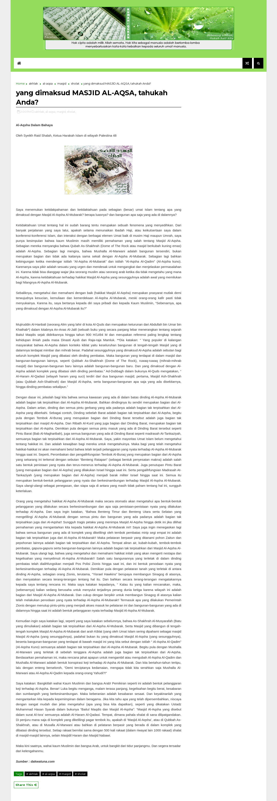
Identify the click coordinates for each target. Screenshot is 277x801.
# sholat (80, 774)
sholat (75, 83)
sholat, (71, 111)
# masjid (65, 774)
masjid (61, 83)
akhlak (33, 83)
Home (20, 83)
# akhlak (32, 774)
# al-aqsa (48, 774)
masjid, (61, 111)
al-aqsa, (50, 111)
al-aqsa (48, 83)
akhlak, (40, 111)
